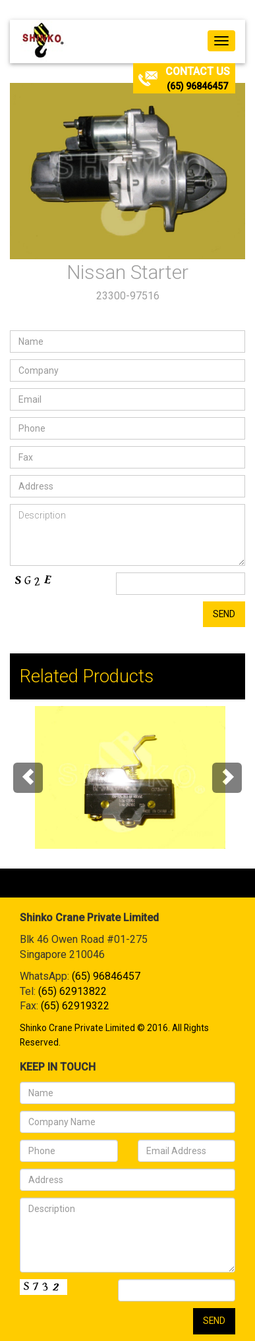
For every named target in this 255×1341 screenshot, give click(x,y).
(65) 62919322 (75, 1005)
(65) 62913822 (72, 991)
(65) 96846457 (197, 86)
